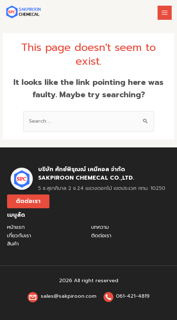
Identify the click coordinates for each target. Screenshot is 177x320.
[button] (28, 201)
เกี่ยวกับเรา (19, 235)
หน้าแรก (16, 227)
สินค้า (13, 244)
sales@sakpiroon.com (68, 296)
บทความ (100, 227)
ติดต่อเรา (101, 235)
